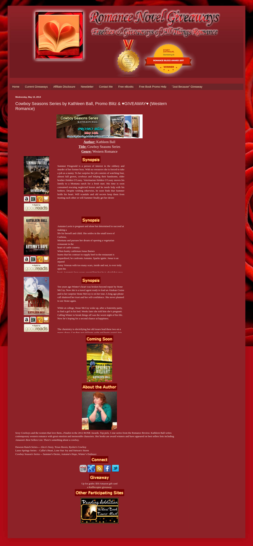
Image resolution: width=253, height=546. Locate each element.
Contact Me (106, 86)
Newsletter (87, 86)
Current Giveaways (36, 86)
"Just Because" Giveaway (187, 86)
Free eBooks (125, 86)
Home (15, 86)
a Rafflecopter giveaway (99, 487)
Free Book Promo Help (152, 86)
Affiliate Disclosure (64, 86)
